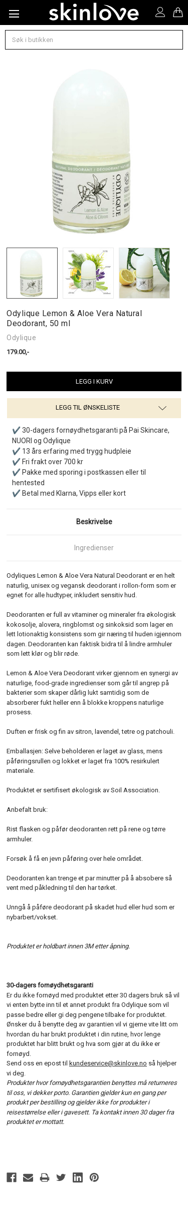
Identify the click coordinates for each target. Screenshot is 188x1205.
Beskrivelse (94, 522)
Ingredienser (94, 548)
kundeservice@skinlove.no (108, 1063)
